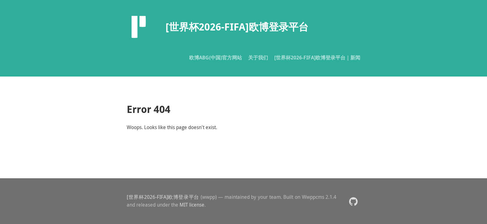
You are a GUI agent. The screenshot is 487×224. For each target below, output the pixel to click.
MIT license (192, 204)
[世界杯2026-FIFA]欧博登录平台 (163, 197)
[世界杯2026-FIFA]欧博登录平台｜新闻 (317, 57)
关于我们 (258, 57)
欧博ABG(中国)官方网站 (215, 57)
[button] (353, 201)
